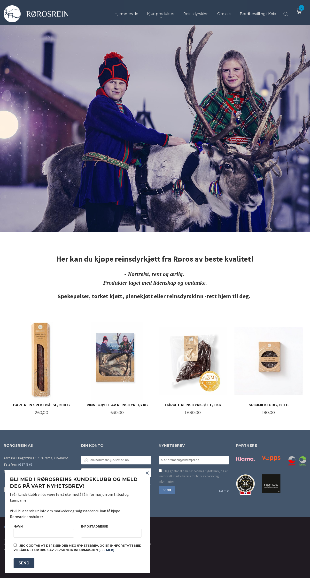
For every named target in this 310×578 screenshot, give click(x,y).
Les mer (224, 490)
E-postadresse (111, 531)
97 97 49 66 (25, 464)
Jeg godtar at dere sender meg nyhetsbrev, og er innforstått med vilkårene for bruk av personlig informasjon (193, 476)
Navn (44, 531)
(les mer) (106, 550)
